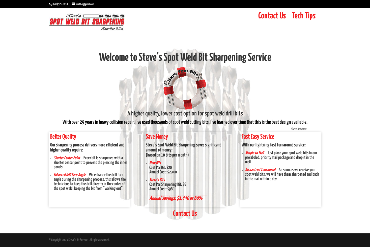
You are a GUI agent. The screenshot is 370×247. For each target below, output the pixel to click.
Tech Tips (304, 16)
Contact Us (272, 16)
